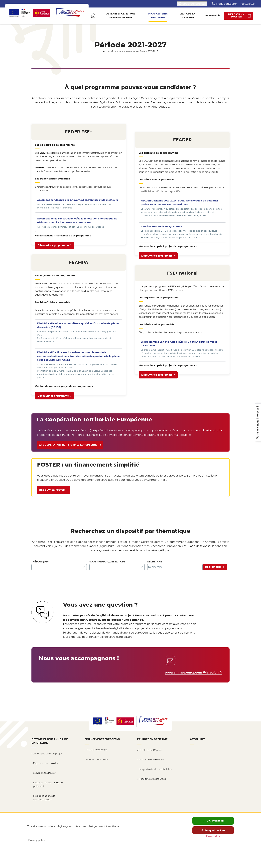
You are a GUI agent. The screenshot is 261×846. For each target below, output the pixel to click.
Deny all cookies (213, 830)
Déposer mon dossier (45, 763)
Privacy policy (36, 840)
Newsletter (248, 3)
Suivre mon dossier (44, 772)
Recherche (154, 561)
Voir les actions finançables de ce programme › (64, 235)
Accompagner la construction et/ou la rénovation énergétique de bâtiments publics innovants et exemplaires (77, 220)
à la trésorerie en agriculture (161, 226)
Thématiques (40, 561)
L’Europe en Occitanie (152, 739)
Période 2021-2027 (96, 750)
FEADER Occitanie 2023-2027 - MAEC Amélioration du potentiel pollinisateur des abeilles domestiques (179, 202)
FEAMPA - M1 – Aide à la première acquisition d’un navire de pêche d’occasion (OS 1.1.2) (78, 325)
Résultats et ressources (152, 778)
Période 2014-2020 (97, 759)
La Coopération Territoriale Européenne (68, 445)
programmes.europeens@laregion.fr (193, 672)
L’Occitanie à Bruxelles (152, 759)
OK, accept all (213, 820)
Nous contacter (224, 3)
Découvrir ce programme (53, 246)
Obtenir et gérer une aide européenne (49, 741)
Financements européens (125, 51)
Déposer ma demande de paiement (48, 784)
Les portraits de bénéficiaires (155, 769)
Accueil (107, 51)
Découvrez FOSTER (52, 490)
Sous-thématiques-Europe (107, 561)
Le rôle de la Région (149, 750)
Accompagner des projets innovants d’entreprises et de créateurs (77, 199)
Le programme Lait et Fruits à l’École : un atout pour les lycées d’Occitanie (179, 343)
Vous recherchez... (192, 3)
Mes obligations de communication (44, 797)
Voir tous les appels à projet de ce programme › (64, 386)
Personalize (213, 836)
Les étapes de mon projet (47, 753)
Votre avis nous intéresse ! (257, 422)
